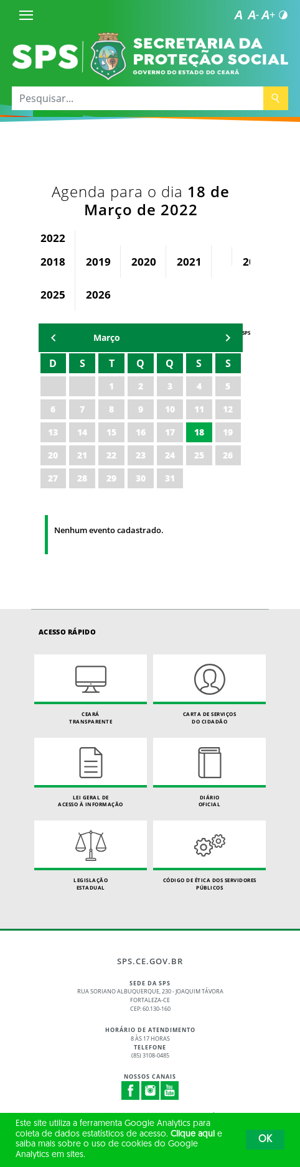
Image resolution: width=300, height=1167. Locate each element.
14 (82, 432)
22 (111, 455)
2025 (52, 294)
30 (141, 478)
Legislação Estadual (90, 856)
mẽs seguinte (228, 337)
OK (265, 1140)
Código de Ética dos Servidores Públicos (209, 856)
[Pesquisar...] (137, 98)
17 (170, 432)
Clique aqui (193, 1134)
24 (170, 455)
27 (53, 478)
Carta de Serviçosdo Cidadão (209, 689)
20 (53, 455)
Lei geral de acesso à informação (90, 773)
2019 (98, 261)
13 (53, 432)
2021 (189, 261)
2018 (52, 261)
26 (228, 455)
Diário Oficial (209, 773)
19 (228, 432)
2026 (98, 294)
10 (170, 409)
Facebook (130, 1090)
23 (141, 455)
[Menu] (26, 15)
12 (228, 409)
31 (170, 478)
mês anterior (53, 337)
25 (199, 455)
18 (199, 432)
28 (82, 478)
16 (141, 432)
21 (82, 455)
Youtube (170, 1090)
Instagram (150, 1090)
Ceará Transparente (90, 689)
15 (111, 432)
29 (111, 478)
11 (199, 409)
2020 (143, 261)
